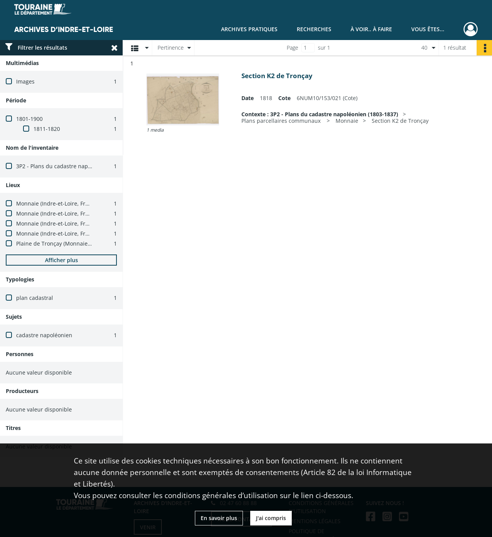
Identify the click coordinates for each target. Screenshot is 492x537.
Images (25, 81)
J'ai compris (271, 518)
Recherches (314, 29)
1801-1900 (29, 118)
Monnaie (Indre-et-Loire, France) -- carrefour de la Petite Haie (95, 223)
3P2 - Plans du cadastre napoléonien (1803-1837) (78, 166)
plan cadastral (34, 297)
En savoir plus (219, 518)
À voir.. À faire (371, 29)
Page (292, 47)
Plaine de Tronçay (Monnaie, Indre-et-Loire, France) (82, 243)
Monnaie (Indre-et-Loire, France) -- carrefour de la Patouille (92, 213)
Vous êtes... (427, 29)
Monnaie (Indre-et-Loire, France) (57, 203)
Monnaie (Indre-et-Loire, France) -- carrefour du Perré (85, 233)
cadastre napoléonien (44, 335)
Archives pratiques (249, 29)
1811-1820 (46, 128)
